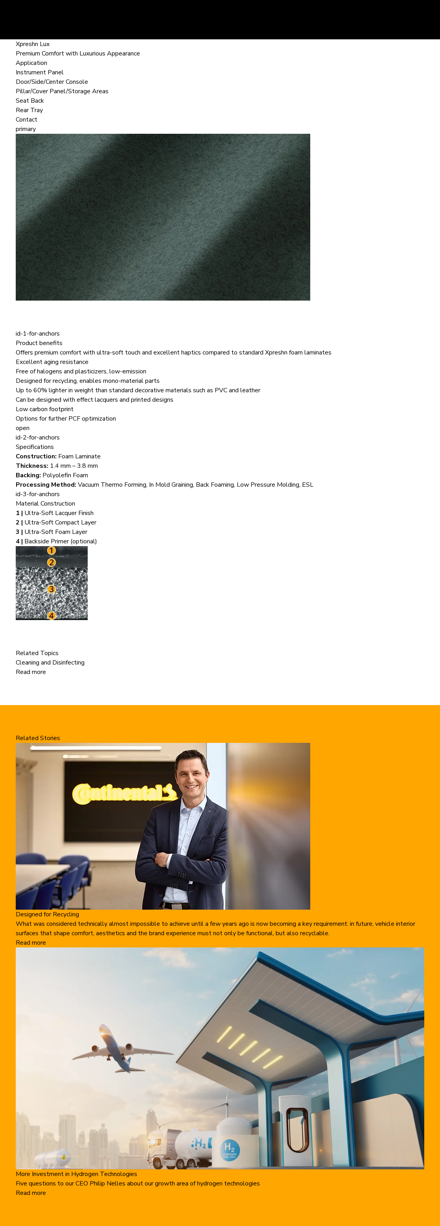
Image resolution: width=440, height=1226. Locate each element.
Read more (31, 672)
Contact (26, 119)
